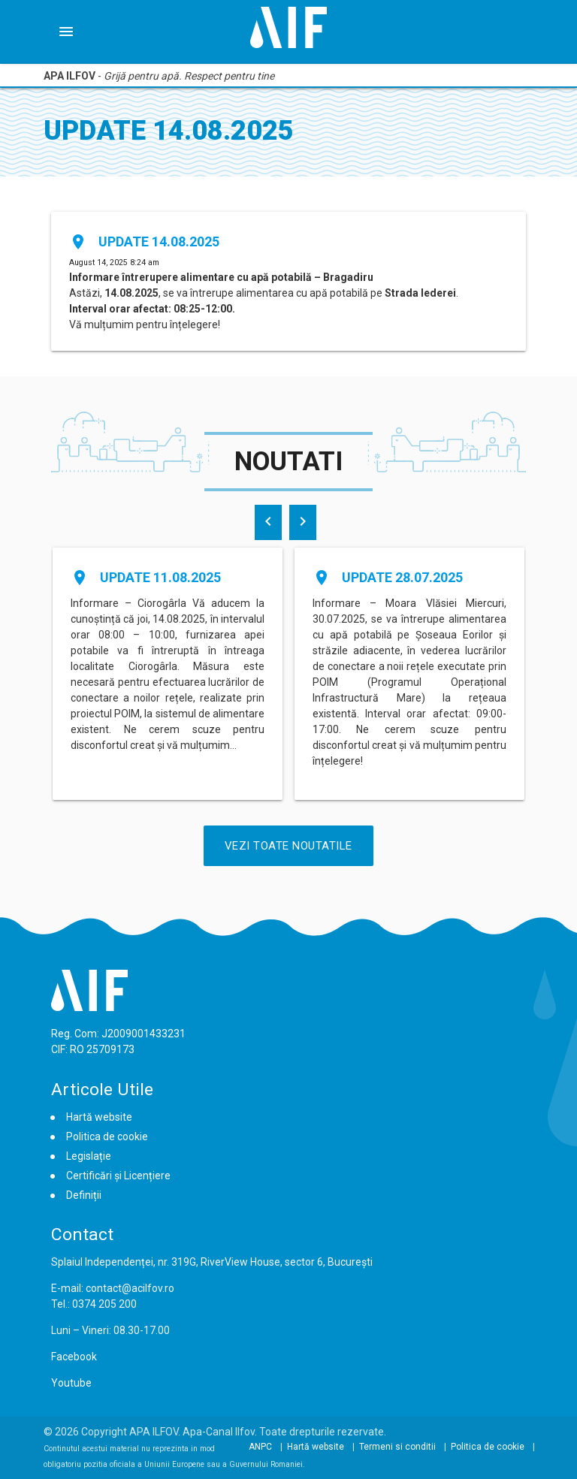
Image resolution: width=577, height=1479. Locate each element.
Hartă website (99, 1117)
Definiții (83, 1195)
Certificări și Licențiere (118, 1176)
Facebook (74, 1357)
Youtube (71, 1383)
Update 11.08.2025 (160, 577)
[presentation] (268, 522)
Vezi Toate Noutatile (288, 846)
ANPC (260, 1446)
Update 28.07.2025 (402, 577)
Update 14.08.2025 (158, 241)
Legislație (88, 1156)
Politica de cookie (107, 1136)
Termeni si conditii (397, 1446)
